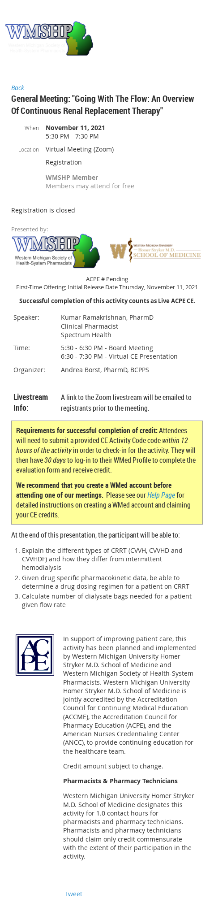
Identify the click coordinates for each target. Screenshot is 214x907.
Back (17, 87)
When (32, 127)
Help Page (161, 495)
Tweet (73, 894)
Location (28, 149)
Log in (201, 13)
